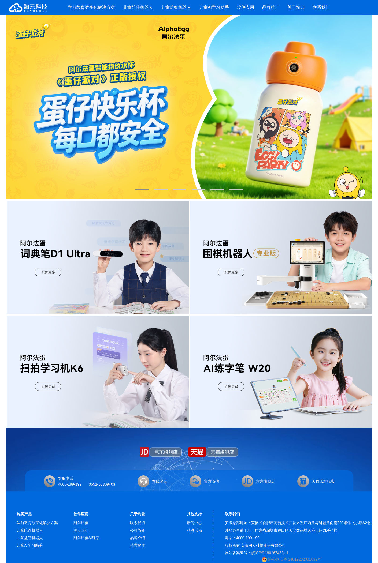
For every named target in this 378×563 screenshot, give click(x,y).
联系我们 (321, 7)
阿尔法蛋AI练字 (86, 538)
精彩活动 (194, 530)
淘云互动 (80, 530)
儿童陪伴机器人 (138, 7)
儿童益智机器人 (176, 7)
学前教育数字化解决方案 (91, 7)
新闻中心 (194, 523)
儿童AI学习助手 (214, 7)
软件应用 (245, 7)
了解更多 (47, 272)
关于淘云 (296, 7)
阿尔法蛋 (80, 523)
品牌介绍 (137, 538)
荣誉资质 (137, 545)
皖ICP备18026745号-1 (270, 553)
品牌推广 (270, 7)
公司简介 (137, 530)
